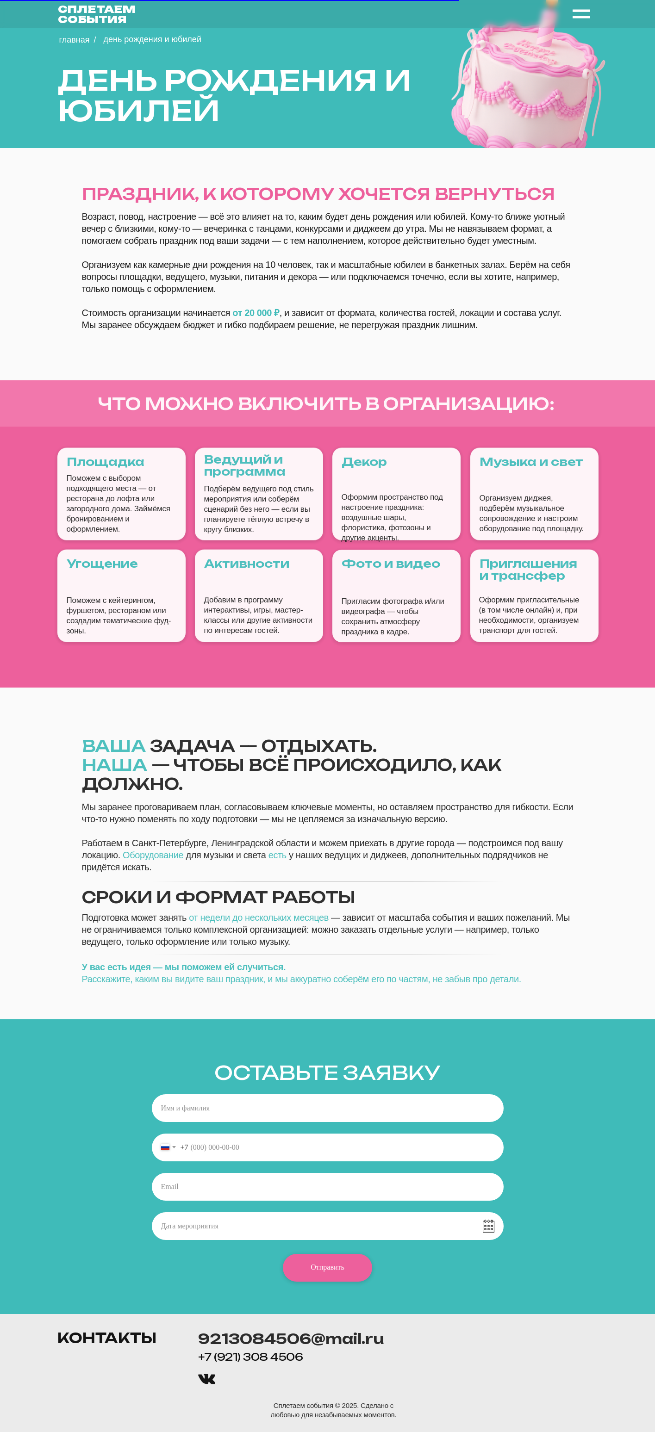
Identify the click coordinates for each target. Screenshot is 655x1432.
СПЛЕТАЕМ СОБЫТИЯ (97, 14)
